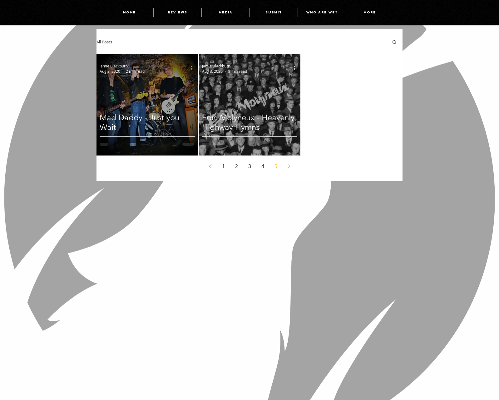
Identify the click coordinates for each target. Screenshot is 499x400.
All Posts (104, 42)
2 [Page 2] (236, 166)
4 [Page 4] (262, 166)
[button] (395, 42)
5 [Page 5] (275, 166)
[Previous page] (210, 166)
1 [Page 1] (223, 166)
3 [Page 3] (249, 166)
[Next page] (288, 166)
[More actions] (194, 68)
